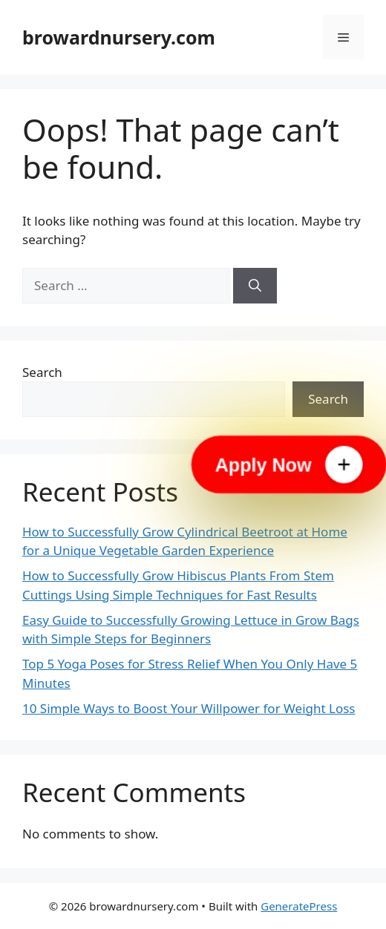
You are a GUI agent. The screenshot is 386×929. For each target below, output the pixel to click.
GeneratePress (299, 906)
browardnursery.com (118, 37)
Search (42, 372)
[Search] (255, 285)
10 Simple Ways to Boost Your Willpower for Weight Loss (189, 708)
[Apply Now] (289, 464)
